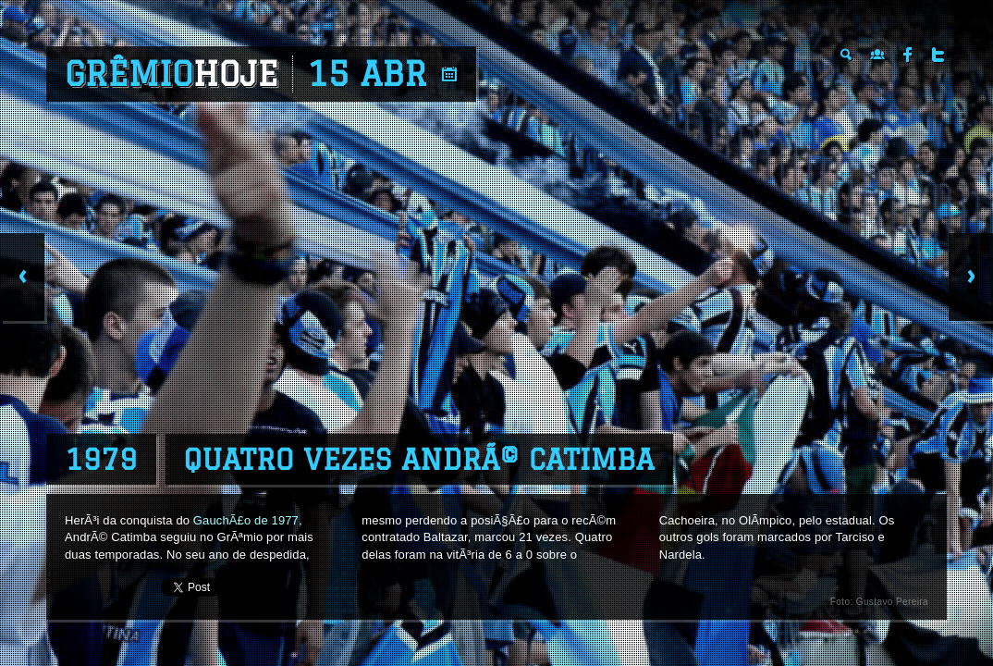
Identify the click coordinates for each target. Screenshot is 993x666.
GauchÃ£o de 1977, (247, 520)
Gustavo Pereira (892, 602)
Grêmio (171, 74)
